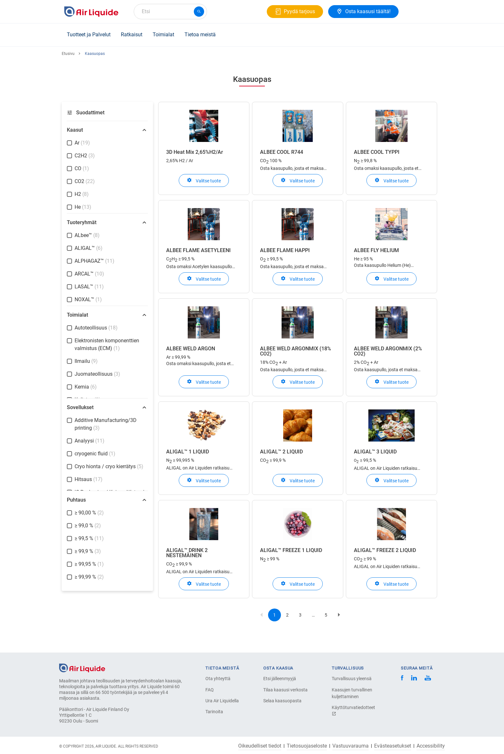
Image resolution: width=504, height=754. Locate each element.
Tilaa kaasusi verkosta (285, 689)
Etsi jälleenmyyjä (279, 678)
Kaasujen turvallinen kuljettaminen (352, 693)
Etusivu (68, 54)
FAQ (209, 689)
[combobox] (170, 11)
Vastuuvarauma (350, 746)
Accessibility (431, 746)
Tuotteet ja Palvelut (89, 34)
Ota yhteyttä (217, 678)
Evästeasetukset (392, 746)
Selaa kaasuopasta (282, 700)
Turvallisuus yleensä (352, 678)
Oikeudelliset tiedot (259, 746)
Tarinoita (214, 711)
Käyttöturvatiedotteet (353, 710)
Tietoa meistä (200, 34)
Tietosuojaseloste (307, 746)
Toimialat (163, 34)
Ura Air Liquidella (222, 700)
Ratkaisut (131, 34)
